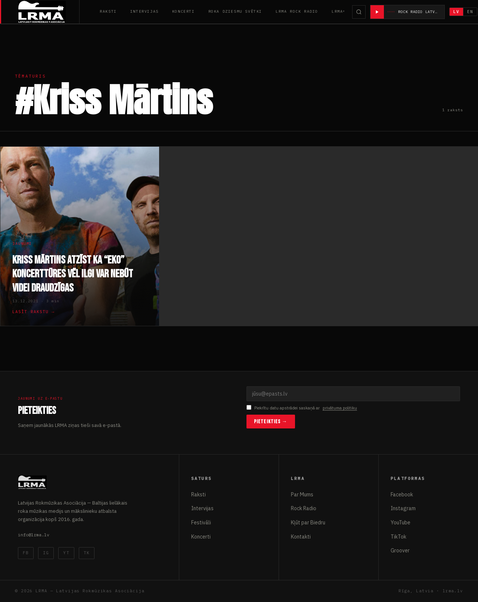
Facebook (402, 494)
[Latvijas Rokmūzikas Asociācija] (49, 12)
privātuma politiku (340, 408)
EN (471, 11)
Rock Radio (303, 508)
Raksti (108, 11)
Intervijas (144, 11)
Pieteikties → (271, 421)
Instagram (403, 508)
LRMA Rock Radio (297, 11)
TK (87, 552)
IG (46, 552)
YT (66, 552)
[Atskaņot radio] (377, 12)
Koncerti (183, 11)
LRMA (337, 11)
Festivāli (201, 522)
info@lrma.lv (33, 534)
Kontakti (301, 536)
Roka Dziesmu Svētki (235, 11)
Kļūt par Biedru (308, 522)
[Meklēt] (359, 12)
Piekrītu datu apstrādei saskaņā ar (301, 408)
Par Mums (302, 494)
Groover (400, 550)
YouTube (400, 522)
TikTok (398, 536)
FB (26, 552)
